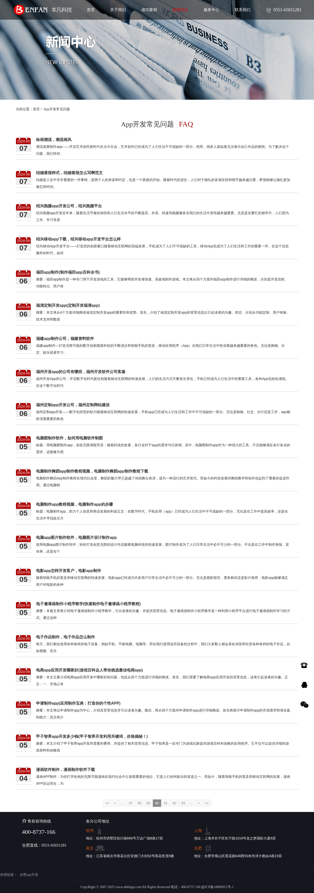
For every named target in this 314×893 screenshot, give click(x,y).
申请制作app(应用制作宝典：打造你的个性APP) (78, 703)
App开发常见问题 (56, 109)
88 (140, 803)
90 (157, 803)
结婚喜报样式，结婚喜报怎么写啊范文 (69, 173)
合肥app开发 (29, 875)
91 (166, 803)
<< (107, 803)
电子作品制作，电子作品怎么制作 (65, 637)
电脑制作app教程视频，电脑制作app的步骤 (74, 504)
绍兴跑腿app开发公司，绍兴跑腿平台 (69, 206)
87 (131, 803)
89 (148, 803)
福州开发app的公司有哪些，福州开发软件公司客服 (80, 372)
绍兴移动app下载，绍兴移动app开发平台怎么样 (78, 239)
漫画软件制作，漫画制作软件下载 (65, 769)
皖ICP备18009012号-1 (217, 887)
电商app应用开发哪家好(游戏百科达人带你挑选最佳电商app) (89, 670)
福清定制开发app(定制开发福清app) (68, 305)
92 (174, 803)
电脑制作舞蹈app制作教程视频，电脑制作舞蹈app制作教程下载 (92, 471)
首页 (36, 109)
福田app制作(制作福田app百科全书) (68, 272)
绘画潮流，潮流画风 (53, 140)
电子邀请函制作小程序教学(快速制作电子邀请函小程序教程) (88, 604)
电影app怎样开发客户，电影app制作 (68, 571)
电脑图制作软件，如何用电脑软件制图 (69, 438)
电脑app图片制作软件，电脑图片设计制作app (76, 537)
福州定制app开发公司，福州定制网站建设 (73, 405)
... (122, 803)
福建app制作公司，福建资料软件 (65, 338)
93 (183, 803)
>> (207, 803)
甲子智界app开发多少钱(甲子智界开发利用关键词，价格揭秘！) (92, 736)
